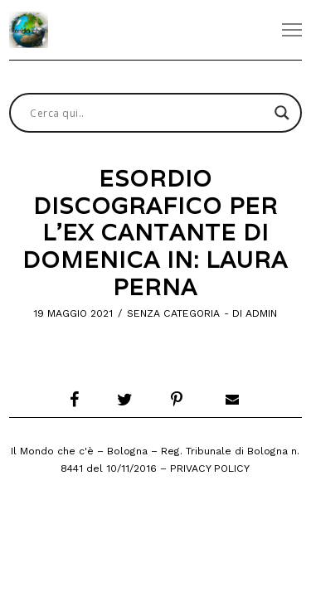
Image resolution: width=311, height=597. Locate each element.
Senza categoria (173, 313)
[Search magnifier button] (282, 112)
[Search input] (148, 112)
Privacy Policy (210, 468)
